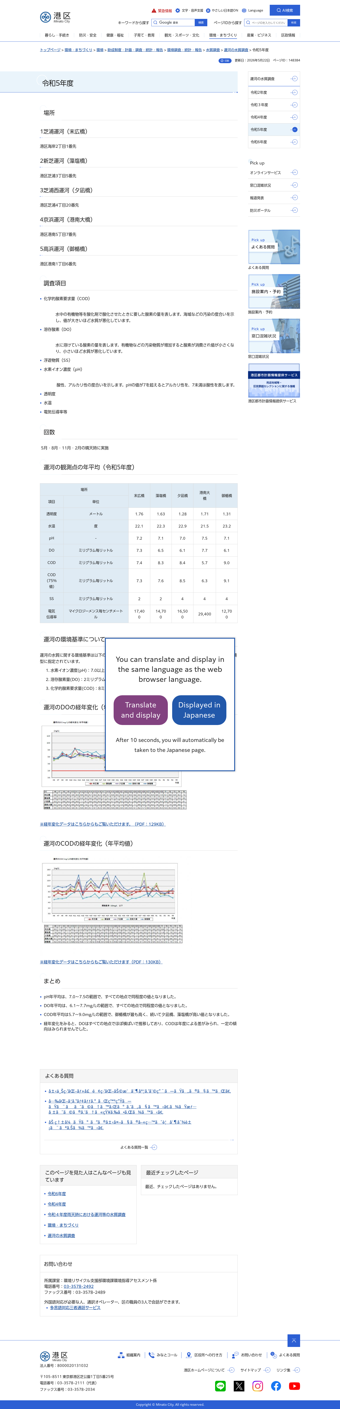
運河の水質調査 (236, 50)
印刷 (227, 61)
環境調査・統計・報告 (184, 50)
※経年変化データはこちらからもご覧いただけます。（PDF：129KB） (103, 824)
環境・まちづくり (78, 50)
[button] (162, 10)
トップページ (50, 50)
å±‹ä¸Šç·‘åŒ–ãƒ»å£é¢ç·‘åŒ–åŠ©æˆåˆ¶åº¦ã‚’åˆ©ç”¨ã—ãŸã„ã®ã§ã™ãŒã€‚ (140, 1091)
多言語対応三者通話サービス (75, 1308)
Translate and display (140, 710)
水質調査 (213, 50)
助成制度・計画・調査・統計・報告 (135, 50)
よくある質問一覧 (134, 1147)
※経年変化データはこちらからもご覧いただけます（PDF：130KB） (101, 962)
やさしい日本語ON (225, 10)
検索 (293, 22)
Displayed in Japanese (199, 710)
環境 (99, 50)
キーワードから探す (155, 22)
